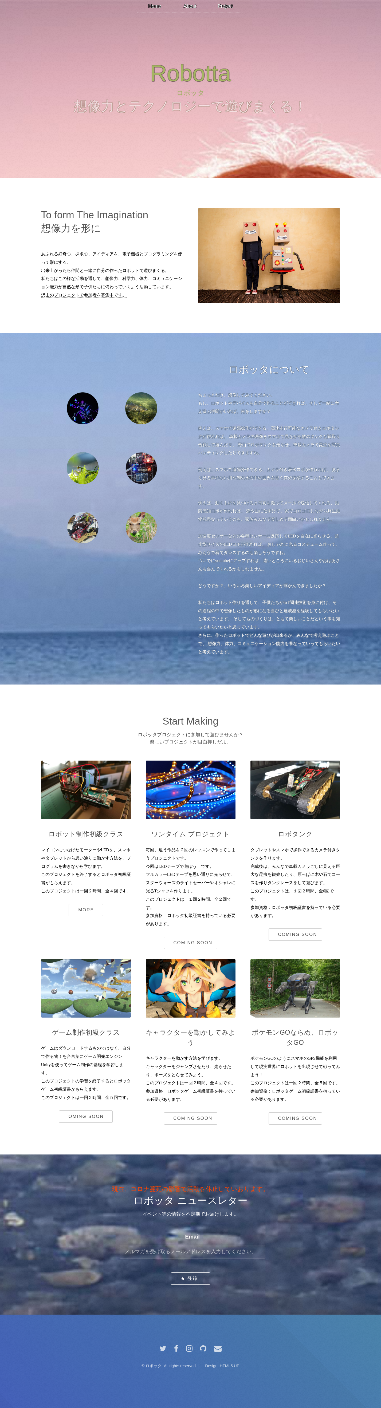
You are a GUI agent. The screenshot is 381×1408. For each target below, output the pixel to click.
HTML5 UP (229, 1365)
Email (192, 1236)
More (86, 909)
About (190, 6)
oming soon (86, 1116)
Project (225, 6)
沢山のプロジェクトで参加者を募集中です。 (84, 295)
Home (154, 6)
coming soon (192, 942)
